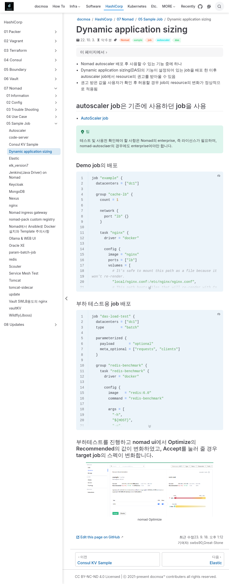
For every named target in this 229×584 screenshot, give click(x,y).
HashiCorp (114, 6)
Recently (188, 6)
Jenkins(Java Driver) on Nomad (28, 175)
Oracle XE (17, 245)
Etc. (154, 6)
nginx (13, 205)
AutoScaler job (94, 118)
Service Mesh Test (23, 273)
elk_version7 (18, 165)
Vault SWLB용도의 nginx (28, 301)
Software (93, 6)
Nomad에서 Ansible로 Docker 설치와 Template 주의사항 (32, 229)
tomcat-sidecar (21, 287)
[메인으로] (11, 6)
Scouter (15, 266)
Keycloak (16, 184)
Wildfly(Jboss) (20, 315)
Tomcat (15, 280)
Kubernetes (137, 6)
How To (58, 6)
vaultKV (15, 308)
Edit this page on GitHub (98, 537)
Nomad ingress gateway (28, 213)
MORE (168, 7)
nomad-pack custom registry (32, 219)
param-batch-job (22, 252)
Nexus (14, 198)
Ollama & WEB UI (22, 238)
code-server (19, 137)
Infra (74, 7)
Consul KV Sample (23, 144)
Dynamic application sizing (30, 152)
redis (13, 259)
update (14, 294)
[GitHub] (200, 6)
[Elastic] (193, 559)
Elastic (14, 158)
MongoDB (17, 192)
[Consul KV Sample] (117, 559)
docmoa (41, 6)
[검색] (219, 6)
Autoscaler (17, 131)
